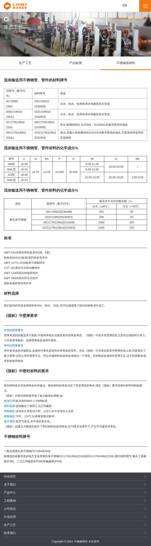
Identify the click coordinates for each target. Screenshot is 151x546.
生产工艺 (25, 63)
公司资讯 (10, 508)
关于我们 (10, 484)
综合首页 (10, 476)
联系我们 (10, 533)
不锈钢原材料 (125, 63)
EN (125, 5)
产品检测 (75, 63)
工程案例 (10, 500)
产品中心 (10, 492)
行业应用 (10, 516)
